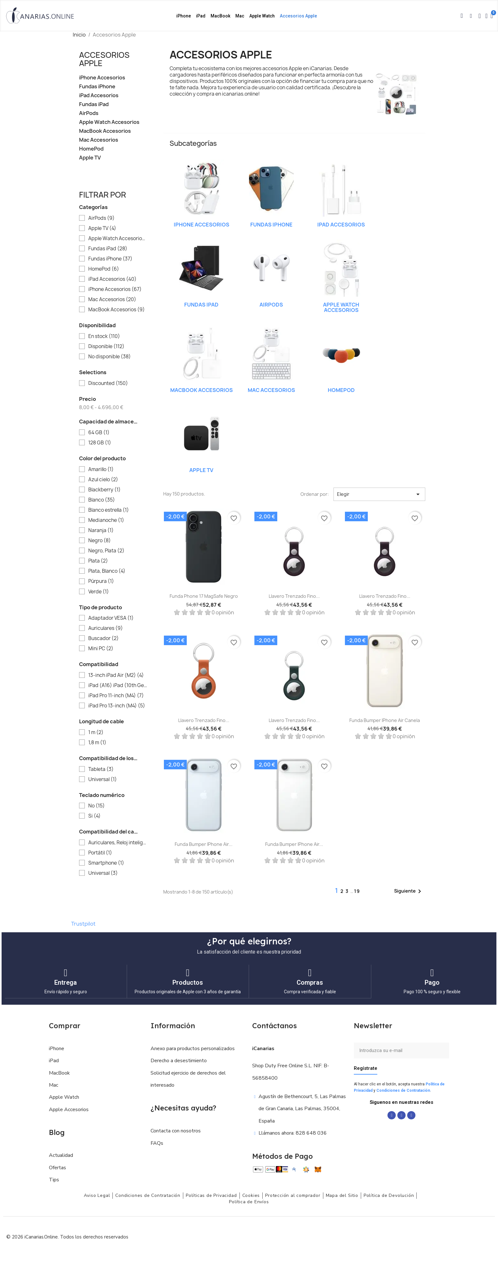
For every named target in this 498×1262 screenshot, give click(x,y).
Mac (239, 15)
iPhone (183, 15)
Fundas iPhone (97, 86)
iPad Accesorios (98, 95)
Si (94, 816)
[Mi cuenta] (486, 16)
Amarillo (101, 469)
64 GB (99, 432)
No (96, 806)
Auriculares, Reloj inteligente (117, 843)
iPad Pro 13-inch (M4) (116, 706)
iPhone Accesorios (102, 77)
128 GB (99, 443)
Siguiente (408, 891)
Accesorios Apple (298, 15)
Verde (98, 592)
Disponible (106, 346)
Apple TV (90, 157)
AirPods (88, 113)
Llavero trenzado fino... (294, 596)
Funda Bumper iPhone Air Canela (384, 720)
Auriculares (105, 628)
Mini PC (100, 648)
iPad (200, 15)
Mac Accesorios (98, 140)
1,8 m (97, 742)
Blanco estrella (108, 510)
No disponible (109, 357)
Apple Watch (262, 15)
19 (357, 891)
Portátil (100, 853)
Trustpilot (83, 923)
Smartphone (106, 863)
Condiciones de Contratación (403, 1090)
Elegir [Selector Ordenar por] (379, 494)
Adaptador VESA (111, 618)
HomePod (91, 148)
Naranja (101, 530)
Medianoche (106, 520)
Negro (99, 540)
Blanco (101, 500)
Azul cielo (103, 479)
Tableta (101, 769)
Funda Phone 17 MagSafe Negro (204, 596)
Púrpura (101, 581)
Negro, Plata (106, 551)
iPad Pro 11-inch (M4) (116, 695)
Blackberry (104, 490)
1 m (96, 732)
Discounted (108, 383)
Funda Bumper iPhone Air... (203, 844)
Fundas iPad (94, 104)
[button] (462, 16)
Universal (102, 779)
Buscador (103, 638)
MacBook (220, 15)
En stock (104, 336)
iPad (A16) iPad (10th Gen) (117, 685)
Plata (98, 561)
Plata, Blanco (106, 571)
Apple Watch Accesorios (109, 122)
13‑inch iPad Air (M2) (116, 675)
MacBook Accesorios (105, 131)
